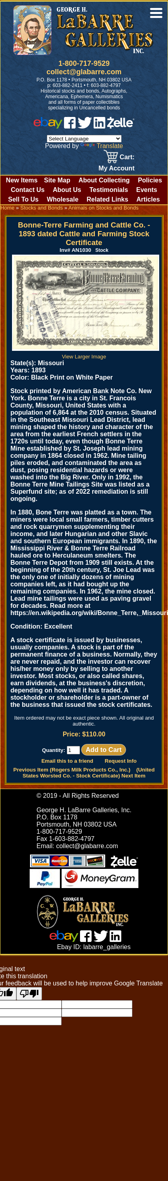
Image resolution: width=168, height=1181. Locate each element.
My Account (116, 168)
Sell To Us (23, 199)
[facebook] (70, 126)
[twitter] (85, 126)
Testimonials (108, 189)
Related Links (107, 199)
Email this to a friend (67, 761)
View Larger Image (85, 354)
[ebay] (48, 126)
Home (7, 208)
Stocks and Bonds (41, 208)
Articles (148, 199)
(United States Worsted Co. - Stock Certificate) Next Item (88, 773)
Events (146, 189)
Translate (101, 145)
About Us (67, 189)
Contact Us (27, 189)
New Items (22, 180)
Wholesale (62, 199)
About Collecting (104, 180)
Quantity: (61, 750)
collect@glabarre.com (84, 72)
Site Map (57, 180)
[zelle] (120, 126)
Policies (150, 180)
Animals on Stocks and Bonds (103, 208)
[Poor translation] (29, 993)
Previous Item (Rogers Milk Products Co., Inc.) (71, 770)
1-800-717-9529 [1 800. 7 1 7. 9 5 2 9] (84, 63)
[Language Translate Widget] (84, 138)
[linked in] (100, 126)
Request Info (121, 761)
